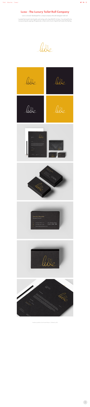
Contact (16, 2)
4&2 (57, 322)
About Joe (9, 2)
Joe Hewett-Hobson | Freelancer (45, 2)
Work (4, 2)
